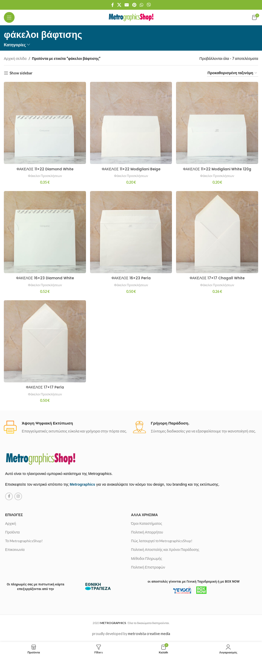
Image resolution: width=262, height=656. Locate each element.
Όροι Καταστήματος (146, 523)
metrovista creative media (149, 634)
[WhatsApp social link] (141, 5)
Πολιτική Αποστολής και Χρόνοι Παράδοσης (165, 550)
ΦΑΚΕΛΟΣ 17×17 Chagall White (217, 277)
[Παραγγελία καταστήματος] (232, 73)
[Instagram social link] (18, 496)
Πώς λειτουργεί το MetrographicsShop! (161, 541)
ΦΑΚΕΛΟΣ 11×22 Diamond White (44, 168)
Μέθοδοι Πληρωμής (146, 558)
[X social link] (119, 5)
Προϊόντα (12, 532)
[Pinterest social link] (134, 5)
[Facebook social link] (112, 5)
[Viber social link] (148, 5)
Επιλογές (14, 515)
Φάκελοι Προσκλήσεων (44, 175)
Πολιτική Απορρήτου (147, 532)
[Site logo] (131, 17)
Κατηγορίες (15, 45)
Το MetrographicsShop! (24, 541)
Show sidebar (20, 73)
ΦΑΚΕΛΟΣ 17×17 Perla (44, 387)
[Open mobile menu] (9, 17)
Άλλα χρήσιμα (144, 515)
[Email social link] (126, 5)
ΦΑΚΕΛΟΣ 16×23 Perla (131, 277)
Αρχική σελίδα (15, 58)
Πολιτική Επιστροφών (148, 567)
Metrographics (82, 485)
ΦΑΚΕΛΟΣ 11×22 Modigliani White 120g (217, 168)
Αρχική (10, 523)
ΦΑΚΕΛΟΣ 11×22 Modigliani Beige (131, 168)
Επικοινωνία (15, 550)
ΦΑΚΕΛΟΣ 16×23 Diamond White (44, 277)
